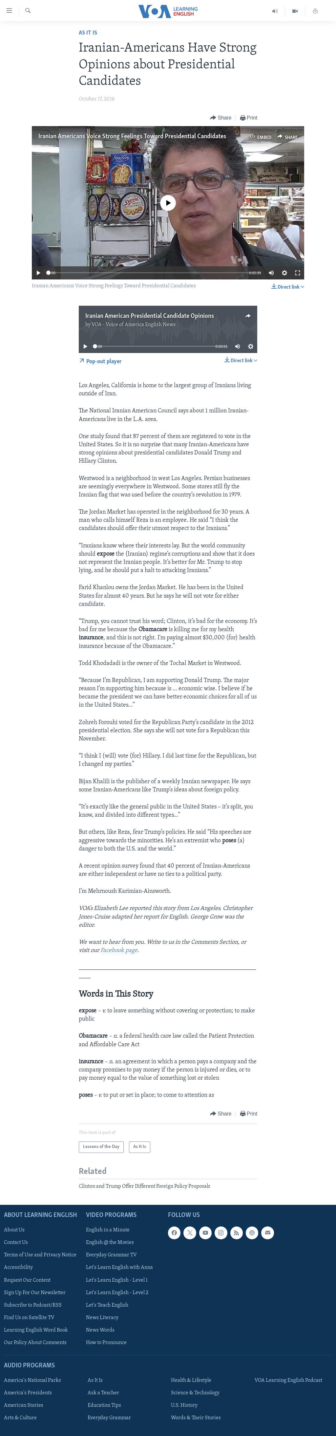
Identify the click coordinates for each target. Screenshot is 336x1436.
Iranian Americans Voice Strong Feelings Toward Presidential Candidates (132, 136)
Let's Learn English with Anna (119, 1267)
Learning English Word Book (36, 1330)
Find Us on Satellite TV (29, 1317)
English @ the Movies (110, 1242)
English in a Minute (108, 1230)
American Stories (23, 1405)
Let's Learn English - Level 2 (117, 1292)
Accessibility (18, 1267)
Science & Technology (195, 1393)
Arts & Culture (20, 1418)
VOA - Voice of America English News (134, 324)
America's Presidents (28, 1393)
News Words (100, 1330)
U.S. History (184, 1405)
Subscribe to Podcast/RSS (33, 1305)
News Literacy (102, 1317)
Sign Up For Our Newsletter (35, 1292)
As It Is (88, 33)
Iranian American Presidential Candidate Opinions (149, 316)
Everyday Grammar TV (111, 1255)
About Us (14, 1230)
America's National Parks (32, 1380)
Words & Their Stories (196, 1418)
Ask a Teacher (103, 1393)
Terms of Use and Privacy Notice (40, 1255)
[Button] (221, 118)
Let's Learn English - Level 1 (117, 1280)
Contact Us (16, 1242)
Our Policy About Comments (35, 1342)
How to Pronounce (106, 1342)
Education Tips (104, 1405)
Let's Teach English (107, 1305)
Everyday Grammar (109, 1418)
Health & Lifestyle (191, 1380)
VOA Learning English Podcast (288, 1380)
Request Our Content (27, 1280)
